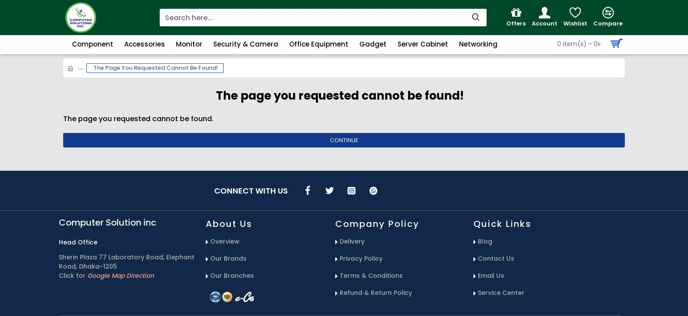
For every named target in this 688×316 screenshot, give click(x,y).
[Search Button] (588, 44)
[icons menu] (307, 190)
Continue (344, 140)
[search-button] (476, 17)
